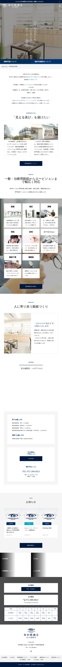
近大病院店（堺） (33, 79)
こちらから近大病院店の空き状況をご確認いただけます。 (29, 1)
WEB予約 (31, 458)
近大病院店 (4, 657)
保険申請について (44, 657)
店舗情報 (11, 523)
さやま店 (28, 84)
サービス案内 (33, 657)
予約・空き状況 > (31, 589)
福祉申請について (55, 657)
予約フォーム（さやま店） (30, 100)
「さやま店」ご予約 (38, 659)
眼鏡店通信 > (31, 545)
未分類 (28, 523)
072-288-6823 (32, 600)
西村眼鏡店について (22, 657)
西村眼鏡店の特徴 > (31, 286)
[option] (31, 33)
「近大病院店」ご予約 (24, 659)
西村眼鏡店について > (31, 163)
